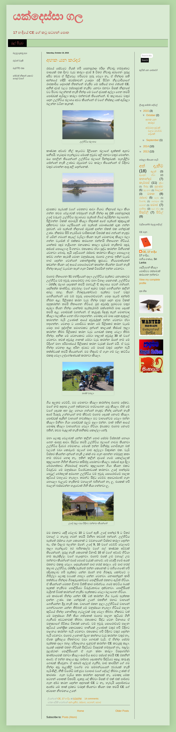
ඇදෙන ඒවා (147, 175)
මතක (151, 193)
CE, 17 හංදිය (149, 251)
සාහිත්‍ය (142, 208)
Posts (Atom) (69, 717)
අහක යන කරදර (63, 60)
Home (80, 711)
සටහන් (90, 702)
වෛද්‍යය (155, 201)
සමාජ (98, 702)
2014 (146, 146)
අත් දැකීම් (73, 702)
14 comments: (91, 698)
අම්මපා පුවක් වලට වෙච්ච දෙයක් (154, 130)
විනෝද (142, 201)
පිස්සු (146, 186)
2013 (146, 151)
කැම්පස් (144, 182)
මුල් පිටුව (17, 43)
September (153, 140)
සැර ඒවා (155, 209)
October (151, 115)
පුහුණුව (159, 186)
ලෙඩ (156, 198)
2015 (146, 111)
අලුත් (153, 171)
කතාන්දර (145, 178)
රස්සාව (82, 702)
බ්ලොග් (159, 190)
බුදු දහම (147, 190)
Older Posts (122, 711)
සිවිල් (159, 212)
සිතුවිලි (143, 212)
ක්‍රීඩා (161, 183)
